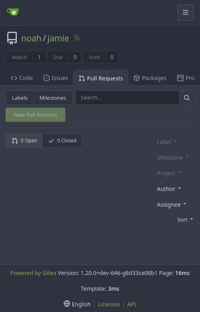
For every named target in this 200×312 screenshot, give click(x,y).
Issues (55, 78)
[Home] (13, 12)
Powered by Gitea (33, 273)
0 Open (24, 140)
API (131, 304)
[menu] (174, 219)
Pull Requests (101, 78)
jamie (58, 38)
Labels (20, 97)
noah (31, 38)
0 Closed (62, 140)
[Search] (186, 97)
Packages (150, 78)
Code (22, 78)
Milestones (53, 97)
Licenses (109, 304)
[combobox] (174, 188)
